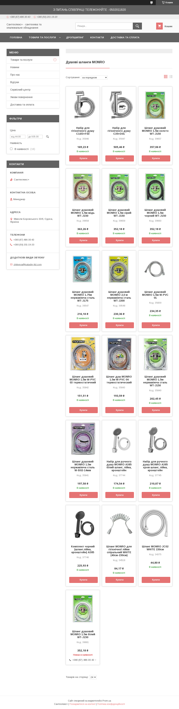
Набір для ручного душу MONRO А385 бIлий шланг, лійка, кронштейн (119, 466)
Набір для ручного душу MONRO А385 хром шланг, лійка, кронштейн (155, 466)
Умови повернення (21, 97)
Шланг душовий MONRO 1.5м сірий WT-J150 (119, 212)
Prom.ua (106, 701)
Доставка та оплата (22, 104)
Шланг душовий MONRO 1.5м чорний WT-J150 (155, 212)
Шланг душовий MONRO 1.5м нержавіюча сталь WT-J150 (155, 381)
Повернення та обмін (25, 47)
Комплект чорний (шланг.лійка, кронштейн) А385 (83, 549)
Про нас (15, 74)
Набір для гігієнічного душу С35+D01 (119, 130)
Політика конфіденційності (111, 704)
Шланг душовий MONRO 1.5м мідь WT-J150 (83, 212)
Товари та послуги (42, 37)
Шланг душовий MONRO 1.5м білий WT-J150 (83, 634)
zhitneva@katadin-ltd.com (28, 264)
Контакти (97, 37)
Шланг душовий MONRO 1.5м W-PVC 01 (155, 294)
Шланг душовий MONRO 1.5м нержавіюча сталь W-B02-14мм (83, 466)
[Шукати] (137, 26)
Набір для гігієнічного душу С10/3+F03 (82, 130)
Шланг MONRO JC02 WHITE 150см (155, 548)
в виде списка (170, 77)
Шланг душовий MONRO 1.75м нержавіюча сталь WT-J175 (83, 296)
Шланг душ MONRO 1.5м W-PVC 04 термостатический (119, 379)
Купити (83, 158)
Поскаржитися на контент (82, 704)
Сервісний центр (20, 89)
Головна (16, 37)
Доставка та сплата (125, 37)
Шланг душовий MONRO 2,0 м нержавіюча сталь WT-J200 (119, 296)
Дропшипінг (75, 37)
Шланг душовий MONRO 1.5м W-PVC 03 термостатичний (83, 379)
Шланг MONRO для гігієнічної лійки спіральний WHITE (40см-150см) (119, 551)
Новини (14, 67)
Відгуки (14, 82)
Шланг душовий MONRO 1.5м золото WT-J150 (155, 130)
